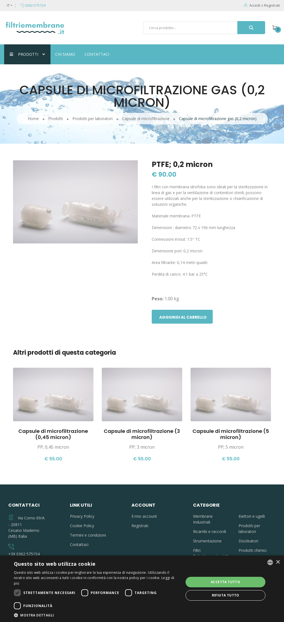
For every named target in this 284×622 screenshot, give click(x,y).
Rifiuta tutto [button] (225, 595)
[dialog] (142, 588)
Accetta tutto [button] (225, 582)
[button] (96, 615)
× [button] (278, 562)
